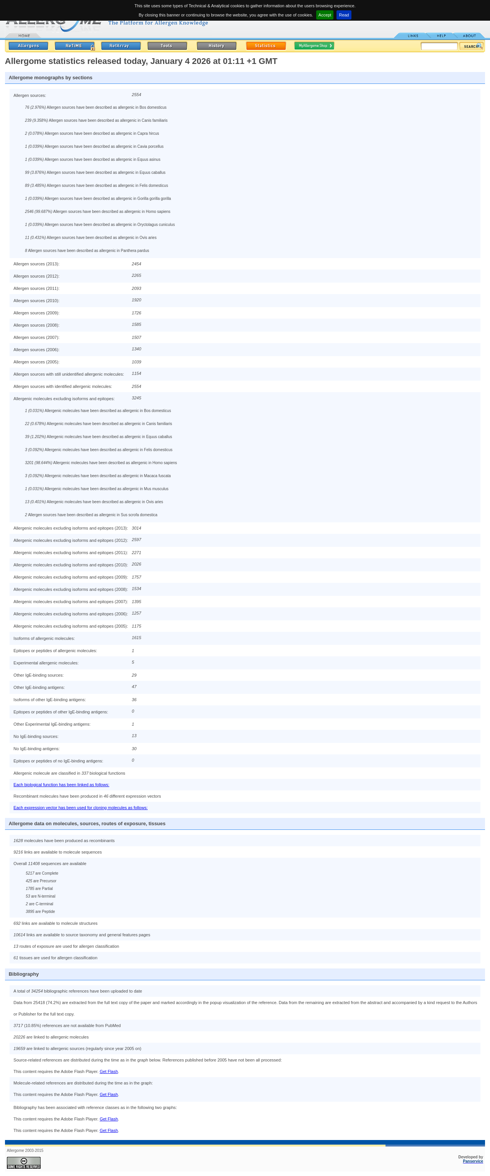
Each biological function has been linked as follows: (61, 784)
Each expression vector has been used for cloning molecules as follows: (80, 807)
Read (344, 15)
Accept (325, 15)
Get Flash (109, 1071)
